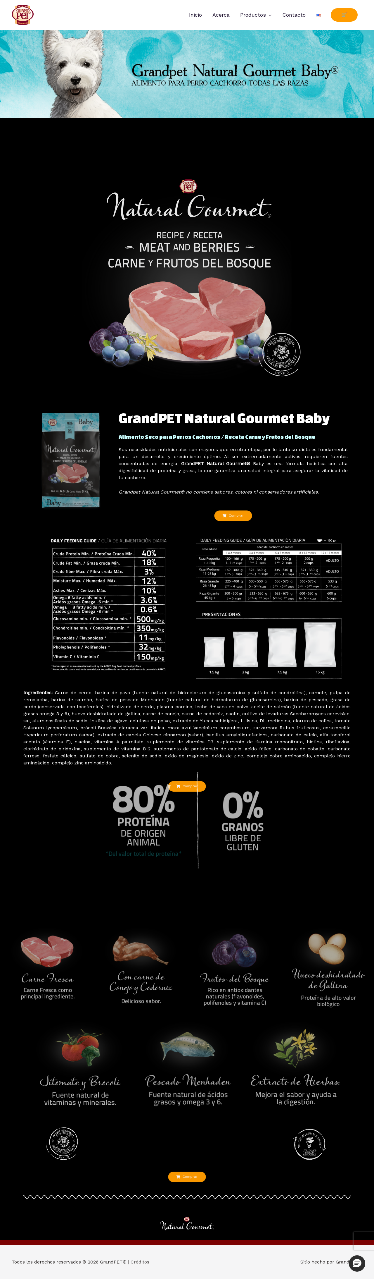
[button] (357, 1263)
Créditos (140, 1262)
